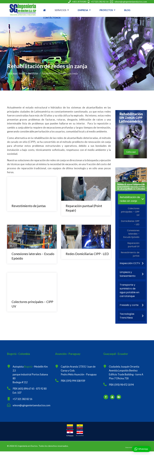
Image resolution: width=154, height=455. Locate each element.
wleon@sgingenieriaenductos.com (131, 1)
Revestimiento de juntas (29, 207)
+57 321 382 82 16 (99, 1)
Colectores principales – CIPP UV (130, 212)
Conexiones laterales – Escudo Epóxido (131, 235)
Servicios (60, 10)
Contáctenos (51, 17)
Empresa (83, 10)
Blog (127, 10)
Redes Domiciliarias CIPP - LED (87, 255)
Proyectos (106, 10)
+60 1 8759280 (79, 1)
